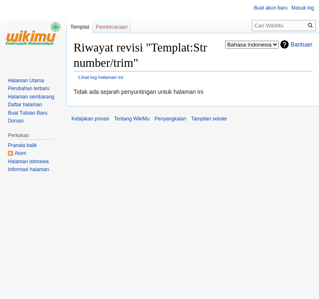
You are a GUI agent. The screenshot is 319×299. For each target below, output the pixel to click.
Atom (20, 153)
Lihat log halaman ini (101, 77)
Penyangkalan (170, 119)
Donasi (15, 121)
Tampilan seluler (209, 119)
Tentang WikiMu (132, 119)
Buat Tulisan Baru (27, 113)
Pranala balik (22, 145)
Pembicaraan (112, 27)
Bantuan (301, 44)
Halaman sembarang (31, 97)
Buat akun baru (270, 8)
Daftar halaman (25, 105)
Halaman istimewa (28, 161)
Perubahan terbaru (28, 88)
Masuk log (302, 8)
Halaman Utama (26, 80)
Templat (79, 27)
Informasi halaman (28, 169)
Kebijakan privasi (90, 119)
